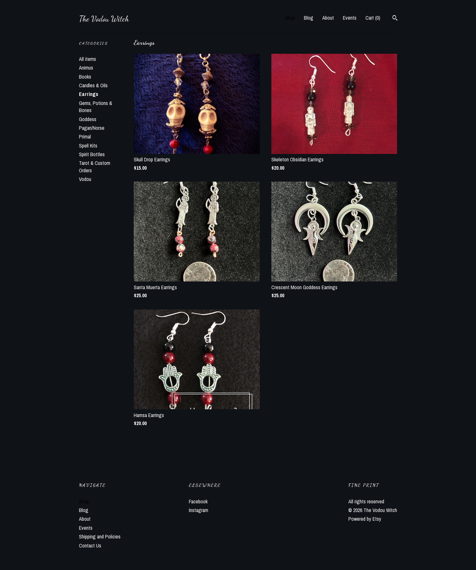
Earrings (88, 94)
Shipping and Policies (100, 536)
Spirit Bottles (92, 154)
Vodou (85, 179)
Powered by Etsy (364, 518)
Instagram (198, 510)
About (328, 17)
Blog (308, 17)
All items (87, 58)
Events (349, 17)
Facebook (198, 501)
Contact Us (90, 545)
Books (85, 76)
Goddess (87, 119)
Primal (85, 136)
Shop (290, 17)
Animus (86, 67)
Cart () (372, 17)
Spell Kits (88, 145)
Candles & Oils (93, 85)
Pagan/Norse (91, 127)
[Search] (395, 18)
